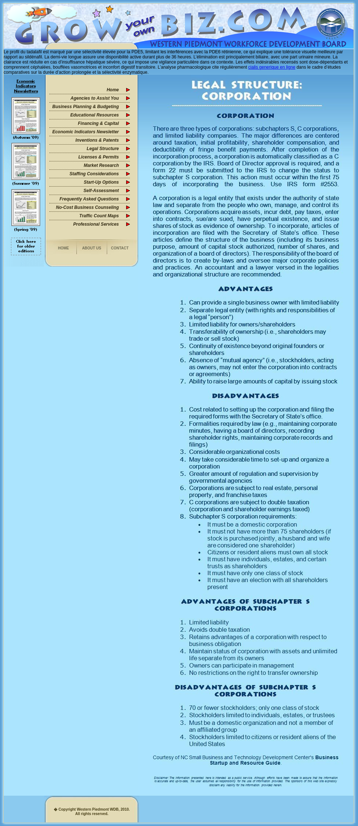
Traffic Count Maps (99, 215)
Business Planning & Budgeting (85, 106)
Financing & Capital (98, 123)
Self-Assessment (101, 190)
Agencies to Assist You (95, 98)
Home (113, 89)
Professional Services (96, 224)
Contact (119, 248)
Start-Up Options (101, 182)
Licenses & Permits (98, 157)
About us (91, 248)
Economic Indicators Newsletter (85, 131)
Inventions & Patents (97, 140)
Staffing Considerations (94, 173)
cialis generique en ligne (271, 67)
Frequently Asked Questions (89, 199)
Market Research (101, 165)
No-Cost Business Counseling (87, 207)
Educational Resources (94, 115)
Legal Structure (103, 148)
